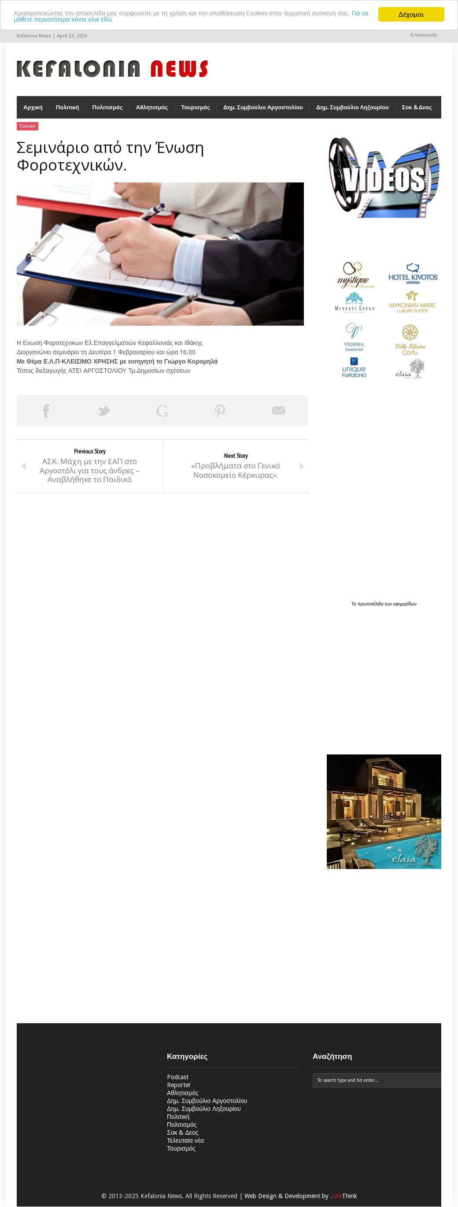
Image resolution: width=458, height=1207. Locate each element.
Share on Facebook (46, 416)
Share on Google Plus (162, 416)
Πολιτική (67, 112)
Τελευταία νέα (185, 1145)
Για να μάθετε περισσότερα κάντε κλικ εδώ (129, 22)
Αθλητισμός (152, 112)
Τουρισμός (195, 112)
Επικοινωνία (423, 35)
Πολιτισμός (107, 112)
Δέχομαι (411, 14)
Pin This (220, 416)
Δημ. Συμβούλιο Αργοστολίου (263, 112)
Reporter (179, 1090)
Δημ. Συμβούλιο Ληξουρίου (352, 112)
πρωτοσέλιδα (371, 609)
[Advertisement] (382, 681)
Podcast (177, 1082)
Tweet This (104, 416)
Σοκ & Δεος (417, 112)
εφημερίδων (405, 609)
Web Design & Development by (300, 1201)
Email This (279, 416)
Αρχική (33, 112)
